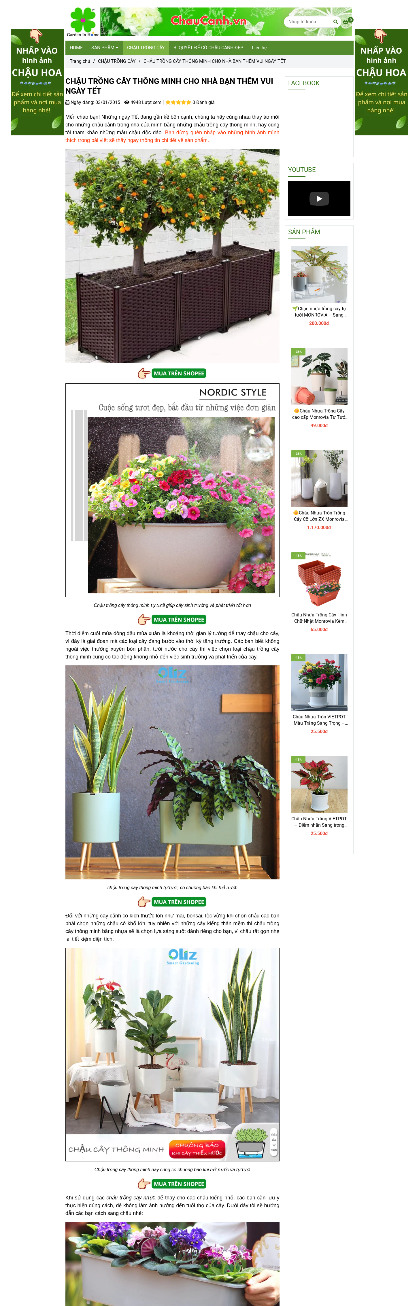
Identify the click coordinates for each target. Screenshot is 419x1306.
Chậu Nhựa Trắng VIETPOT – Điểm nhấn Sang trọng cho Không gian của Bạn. (319, 822)
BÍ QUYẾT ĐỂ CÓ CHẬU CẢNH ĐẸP (208, 47)
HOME (76, 47)
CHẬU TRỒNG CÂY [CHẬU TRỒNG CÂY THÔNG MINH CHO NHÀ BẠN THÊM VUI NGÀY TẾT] (117, 61)
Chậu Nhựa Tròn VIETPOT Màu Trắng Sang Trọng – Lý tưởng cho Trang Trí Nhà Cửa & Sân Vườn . (319, 720)
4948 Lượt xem (142, 102)
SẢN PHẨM (104, 47)
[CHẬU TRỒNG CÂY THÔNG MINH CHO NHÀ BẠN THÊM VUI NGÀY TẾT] (208, 21)
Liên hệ (259, 47)
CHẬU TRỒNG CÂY (146, 47)
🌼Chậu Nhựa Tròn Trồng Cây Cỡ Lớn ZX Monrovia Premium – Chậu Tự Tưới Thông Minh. (319, 516)
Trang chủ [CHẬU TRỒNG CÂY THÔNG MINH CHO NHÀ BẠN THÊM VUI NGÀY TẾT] (80, 61)
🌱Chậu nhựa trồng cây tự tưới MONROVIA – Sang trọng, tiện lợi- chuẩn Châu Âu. (319, 312)
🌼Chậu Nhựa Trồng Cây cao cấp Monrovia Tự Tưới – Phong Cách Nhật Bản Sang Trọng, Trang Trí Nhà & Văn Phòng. (319, 414)
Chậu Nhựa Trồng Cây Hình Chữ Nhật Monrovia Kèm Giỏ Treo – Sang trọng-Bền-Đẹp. (319, 618)
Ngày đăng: (79, 102)
